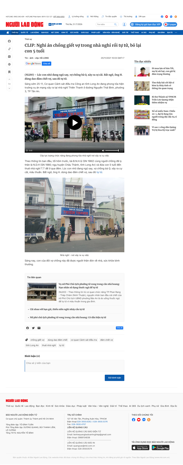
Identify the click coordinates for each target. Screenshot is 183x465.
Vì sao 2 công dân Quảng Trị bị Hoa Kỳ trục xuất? (164, 128)
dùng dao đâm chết (57, 340)
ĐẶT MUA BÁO (58, 17)
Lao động (35, 32)
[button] (9, 79)
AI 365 (143, 32)
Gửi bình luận (114, 378)
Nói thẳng (92, 16)
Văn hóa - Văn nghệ (111, 32)
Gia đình (161, 32)
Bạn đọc (45, 32)
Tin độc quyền (109, 16)
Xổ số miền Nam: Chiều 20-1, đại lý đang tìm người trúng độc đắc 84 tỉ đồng (164, 115)
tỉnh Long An (32, 345)
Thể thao (135, 32)
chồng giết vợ (37, 340)
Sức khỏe (74, 32)
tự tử (99, 172)
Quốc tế (24, 32)
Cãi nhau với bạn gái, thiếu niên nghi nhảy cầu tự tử (57, 309)
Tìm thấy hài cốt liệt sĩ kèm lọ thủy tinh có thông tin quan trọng (163, 85)
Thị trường (126, 16)
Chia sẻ (46, 64)
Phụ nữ (152, 32)
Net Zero (55, 32)
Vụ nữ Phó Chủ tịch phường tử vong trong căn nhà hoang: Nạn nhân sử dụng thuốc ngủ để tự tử (89, 286)
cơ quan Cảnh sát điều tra (84, 340)
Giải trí (125, 32)
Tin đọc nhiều (142, 61)
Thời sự (15, 32)
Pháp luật (95, 32)
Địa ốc (170, 32)
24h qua (140, 16)
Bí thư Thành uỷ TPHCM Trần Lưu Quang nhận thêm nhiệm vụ (164, 100)
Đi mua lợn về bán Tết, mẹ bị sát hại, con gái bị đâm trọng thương (163, 71)
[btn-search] (115, 24)
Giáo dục (85, 32)
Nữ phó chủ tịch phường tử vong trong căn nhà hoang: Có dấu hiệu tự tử (68, 317)
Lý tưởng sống (76, 16)
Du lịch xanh (143, 406)
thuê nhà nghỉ (49, 345)
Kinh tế (65, 32)
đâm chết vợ (106, 340)
